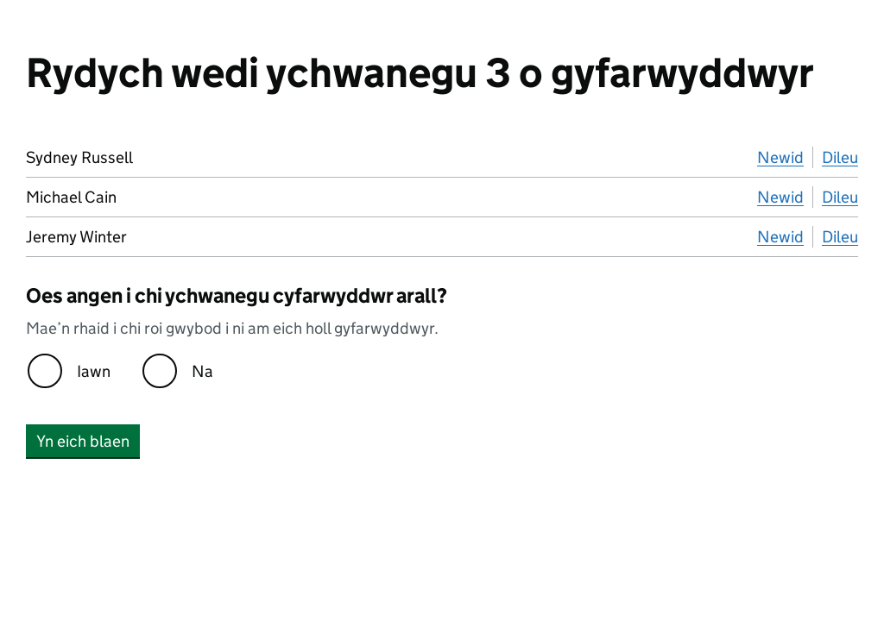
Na (202, 371)
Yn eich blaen (82, 441)
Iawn (93, 371)
